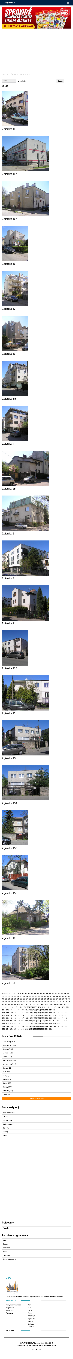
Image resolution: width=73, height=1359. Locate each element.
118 (19, 1007)
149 (7, 1013)
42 (51, 996)
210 (46, 1021)
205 (26, 1021)
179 (58, 1015)
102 (26, 1004)
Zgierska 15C (9, 893)
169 (19, 1015)
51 (9, 999)
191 (38, 1018)
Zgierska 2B (9, 488)
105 (37, 1004)
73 (6, 1002)
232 (66, 1024)
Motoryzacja (7, 1064)
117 (15, 1007)
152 (19, 1013)
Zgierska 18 (9, 938)
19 (50, 993)
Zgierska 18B (9, 129)
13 (32, 993)
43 (54, 996)
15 (38, 993)
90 (57, 1002)
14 (35, 993)
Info (29, 1308)
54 (18, 999)
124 (43, 1007)
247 (58, 1026)
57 (27, 999)
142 (46, 1010)
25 (68, 993)
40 (45, 996)
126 (51, 1007)
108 (49, 1004)
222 (26, 1024)
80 (27, 1002)
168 (15, 1015)
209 (42, 1021)
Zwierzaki (6, 1094)
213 (58, 1021)
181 (66, 1015)
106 (41, 1004)
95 (3, 1004)
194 (50, 1018)
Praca (5, 1252)
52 (12, 999)
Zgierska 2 (8, 533)
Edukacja (6, 1053)
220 (19, 1024)
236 (15, 1026)
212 (54, 1021)
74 (9, 1002)
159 (46, 1013)
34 (27, 996)
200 (7, 1021)
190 (34, 1018)
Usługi (5, 1083)
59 (33, 999)
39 (42, 996)
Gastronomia (8, 1060)
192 (42, 1018)
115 (8, 1007)
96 (6, 1004)
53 (15, 999)
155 (30, 1013)
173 (34, 1015)
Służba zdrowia (8, 1124)
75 (12, 1002)
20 (53, 993)
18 (47, 993)
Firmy (30, 1313)
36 (33, 996)
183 (7, 1018)
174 (38, 1015)
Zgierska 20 (9, 983)
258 (34, 1029)
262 (50, 1029)
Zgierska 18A (9, 174)
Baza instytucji (10, 1107)
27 (6, 996)
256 (26, 1029)
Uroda (5, 1079)
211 (50, 1021)
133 (11, 1010)
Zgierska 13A (9, 668)
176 (46, 1015)
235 (11, 1026)
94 (69, 1002)
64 (48, 999)
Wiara (5, 1135)
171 (26, 1015)
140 (38, 1010)
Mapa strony (10, 1310)
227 (46, 1024)
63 (45, 999)
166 (7, 1015)
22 (59, 993)
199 (3, 1021)
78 (21, 1002)
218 (11, 1024)
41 (48, 996)
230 (58, 1024)
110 (57, 1004)
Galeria (30, 1321)
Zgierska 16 (9, 263)
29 (12, 996)
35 (30, 996)
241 (34, 1026)
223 (30, 1024)
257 (30, 1029)
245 (50, 1026)
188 (26, 1018)
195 (54, 1018)
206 (30, 1021)
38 (39, 996)
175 (42, 1015)
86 (45, 1002)
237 (19, 1026)
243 (42, 1026)
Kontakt (31, 1327)
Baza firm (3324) (12, 1036)
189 (30, 1018)
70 (66, 999)
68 (60, 999)
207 (34, 1021)
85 (42, 1002)
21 (56, 993)
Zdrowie (6, 1091)
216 (3, 1024)
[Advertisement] (36, 48)
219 (15, 1024)
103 (30, 1004)
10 (23, 993)
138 (30, 1010)
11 (26, 993)
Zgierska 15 (9, 758)
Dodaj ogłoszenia (9, 1259)
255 (23, 1029)
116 (12, 1007)
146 (62, 1010)
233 (3, 1026)
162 (58, 1013)
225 (38, 1024)
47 (66, 996)
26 (3, 996)
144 (54, 1010)
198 (66, 1018)
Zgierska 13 (9, 713)
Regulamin (10, 1308)
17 (44, 993)
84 (39, 1002)
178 (54, 1015)
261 (46, 1029)
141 (42, 1010)
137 (26, 1010)
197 (62, 1018)
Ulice (29, 74)
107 (45, 1004)
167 (11, 1015)
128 (58, 1007)
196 (58, 1018)
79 (24, 1002)
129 (62, 1007)
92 (63, 1002)
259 (38, 1029)
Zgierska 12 (9, 308)
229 (54, 1024)
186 (19, 1018)
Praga (21, 74)
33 (24, 996)
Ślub (4, 1076)
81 (30, 1002)
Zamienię (6, 1255)
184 (11, 1018)
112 (65, 1004)
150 (11, 1013)
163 (62, 1013)
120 (27, 1007)
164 (66, 1013)
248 (62, 1026)
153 (23, 1013)
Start (29, 1305)
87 (48, 1002)
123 (39, 1007)
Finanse (6, 1057)
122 (35, 1007)
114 (4, 1007)
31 (18, 996)
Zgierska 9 (8, 578)
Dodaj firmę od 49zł (36, 1098)
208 (38, 1021)
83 (36, 1002)
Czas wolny (7, 1042)
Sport (5, 1072)
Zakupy (5, 1087)
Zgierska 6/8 (9, 398)
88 (51, 1002)
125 (47, 1007)
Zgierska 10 (9, 353)
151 (15, 1013)
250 (3, 1029)
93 (66, 1002)
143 (50, 1010)
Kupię (5, 1240)
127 (55, 1007)
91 (60, 1002)
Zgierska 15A (9, 803)
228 (50, 1024)
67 (57, 999)
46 (63, 996)
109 (53, 1004)
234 (7, 1026)
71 (69, 999)
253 (15, 1029)
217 (7, 1024)
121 (31, 1007)
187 (23, 1018)
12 (29, 993)
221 (23, 1024)
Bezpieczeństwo (9, 1113)
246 (54, 1026)
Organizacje (7, 1120)
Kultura (5, 1117)
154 (26, 1013)
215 (66, 1021)
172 (30, 1015)
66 (54, 999)
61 (39, 999)
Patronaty (9, 1313)
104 (34, 1004)
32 (21, 996)
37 (36, 996)
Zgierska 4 (8, 443)
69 (63, 999)
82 (33, 1002)
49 (3, 999)
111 (61, 1004)
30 (15, 996)
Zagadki (6, 1228)
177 (50, 1015)
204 (23, 1021)
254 (19, 1029)
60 (36, 999)
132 (7, 1010)
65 (51, 999)
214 (62, 1021)
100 (18, 1004)
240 (30, 1026)
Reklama (31, 1324)
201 (11, 1021)
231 (62, 1024)
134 (15, 1010)
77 (18, 1002)
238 (23, 1026)
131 (3, 1010)
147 (66, 1010)
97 (9, 1004)
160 (50, 1013)
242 (38, 1026)
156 (34, 1013)
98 (12, 1004)
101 (22, 1004)
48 (69, 996)
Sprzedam (7, 1248)
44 (57, 996)
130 (66, 1007)
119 (23, 1007)
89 (54, 1002)
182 (3, 1018)
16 (41, 993)
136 (23, 1010)
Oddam (5, 1244)
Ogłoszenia (32, 1319)
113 (69, 1004)
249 (66, 1026)
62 (42, 999)
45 (60, 996)
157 (38, 1013)
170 (23, 1015)
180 (62, 1015)
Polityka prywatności (13, 1305)
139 (34, 1010)
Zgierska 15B (9, 848)
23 (62, 993)
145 (58, 1010)
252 (11, 1029)
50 (6, 999)
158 (42, 1013)
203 (19, 1021)
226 (42, 1024)
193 (46, 1018)
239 (26, 1026)
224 (34, 1024)
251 (7, 1029)
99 (15, 1004)
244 (46, 1026)
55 (21, 999)
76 (15, 1002)
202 (15, 1021)
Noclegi (6, 1068)
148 (3, 1013)
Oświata (6, 1128)
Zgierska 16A (9, 218)
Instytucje (31, 1316)
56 (24, 999)
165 (3, 1015)
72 (3, 1002)
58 (30, 999)
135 (19, 1010)
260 (42, 1029)
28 (9, 996)
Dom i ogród (7, 1045)
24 (65, 993)
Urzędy (5, 1132)
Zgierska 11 (9, 623)
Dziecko (6, 1049)
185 (15, 1018)
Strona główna (9, 74)
